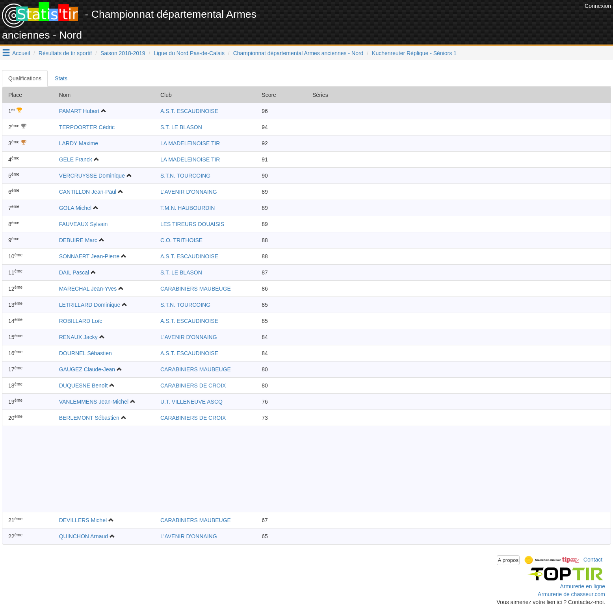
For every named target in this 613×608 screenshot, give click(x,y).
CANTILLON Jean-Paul (88, 192)
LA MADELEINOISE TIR (190, 143)
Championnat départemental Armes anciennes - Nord (298, 53)
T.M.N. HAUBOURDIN (187, 208)
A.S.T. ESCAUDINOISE (189, 111)
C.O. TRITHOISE (181, 240)
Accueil (21, 53)
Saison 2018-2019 (122, 53)
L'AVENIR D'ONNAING (188, 192)
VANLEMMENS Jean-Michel (93, 402)
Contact (592, 559)
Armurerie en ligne (582, 586)
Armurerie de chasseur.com (571, 594)
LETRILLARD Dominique (90, 305)
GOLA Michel (75, 208)
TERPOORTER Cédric (87, 127)
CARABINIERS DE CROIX (193, 385)
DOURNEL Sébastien (85, 353)
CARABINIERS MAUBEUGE (195, 288)
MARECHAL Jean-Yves (88, 288)
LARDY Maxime (78, 143)
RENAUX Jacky (78, 337)
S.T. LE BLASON (181, 127)
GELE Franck (75, 159)
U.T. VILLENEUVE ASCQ (191, 402)
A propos (508, 560)
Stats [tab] (61, 78)
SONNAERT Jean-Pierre (89, 256)
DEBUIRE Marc (78, 240)
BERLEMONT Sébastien (89, 418)
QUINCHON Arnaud (83, 536)
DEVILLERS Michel (83, 520)
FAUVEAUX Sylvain (83, 224)
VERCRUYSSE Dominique (92, 175)
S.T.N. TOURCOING (185, 175)
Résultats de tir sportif (65, 53)
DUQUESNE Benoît (83, 385)
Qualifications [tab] (24, 78)
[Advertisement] (439, 19)
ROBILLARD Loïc (80, 321)
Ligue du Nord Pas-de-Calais (189, 53)
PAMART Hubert (79, 111)
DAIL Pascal (74, 272)
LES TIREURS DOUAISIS (192, 224)
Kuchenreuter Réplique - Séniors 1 (414, 53)
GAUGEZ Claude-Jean (87, 369)
